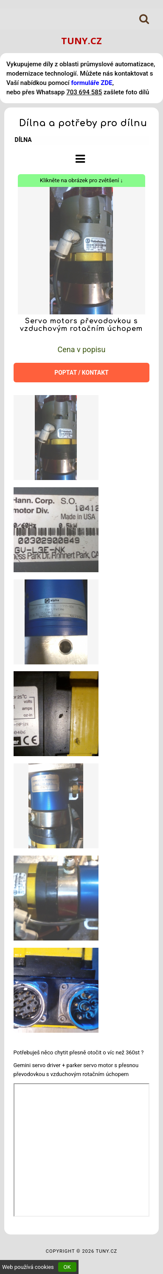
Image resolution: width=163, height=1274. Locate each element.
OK (67, 1267)
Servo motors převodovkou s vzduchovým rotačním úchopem (81, 325)
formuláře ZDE (91, 83)
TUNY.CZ (81, 40)
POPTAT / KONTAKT (81, 372)
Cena (82, 349)
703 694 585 (84, 92)
